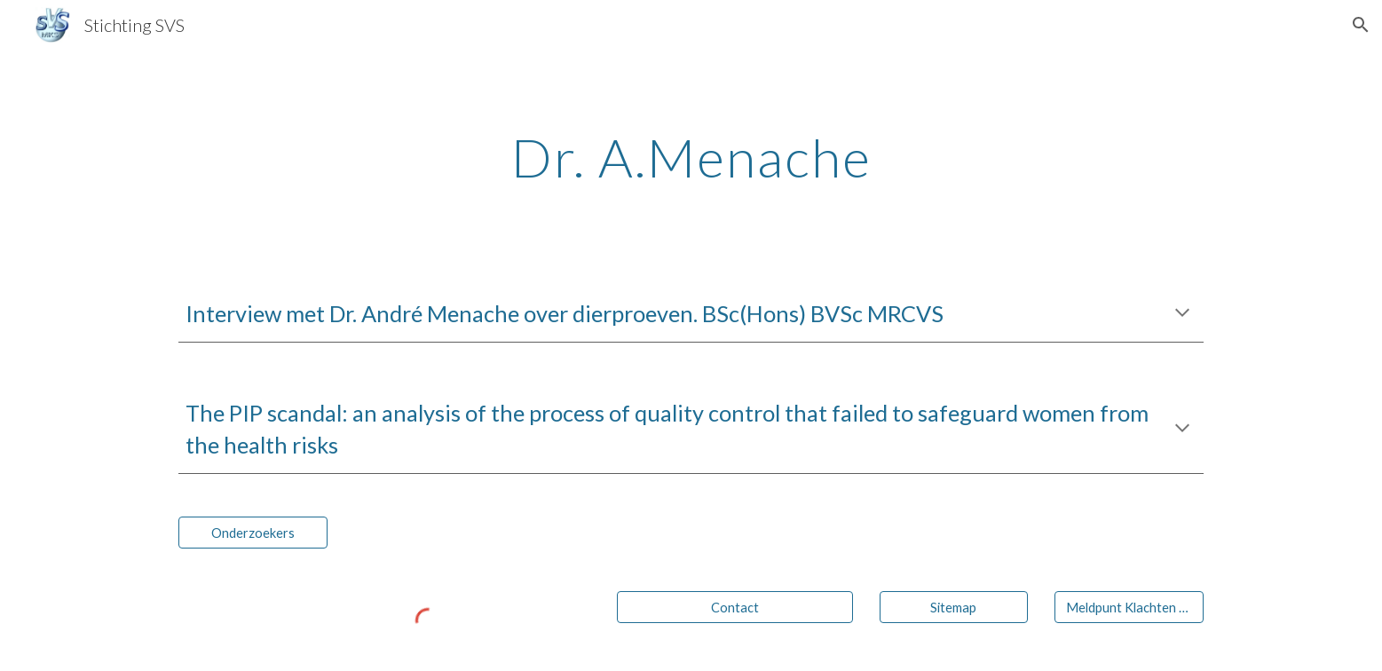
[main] (690, 157)
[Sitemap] (954, 607)
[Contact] (735, 607)
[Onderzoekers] (253, 532)
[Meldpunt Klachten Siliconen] (1129, 607)
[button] (1360, 25)
